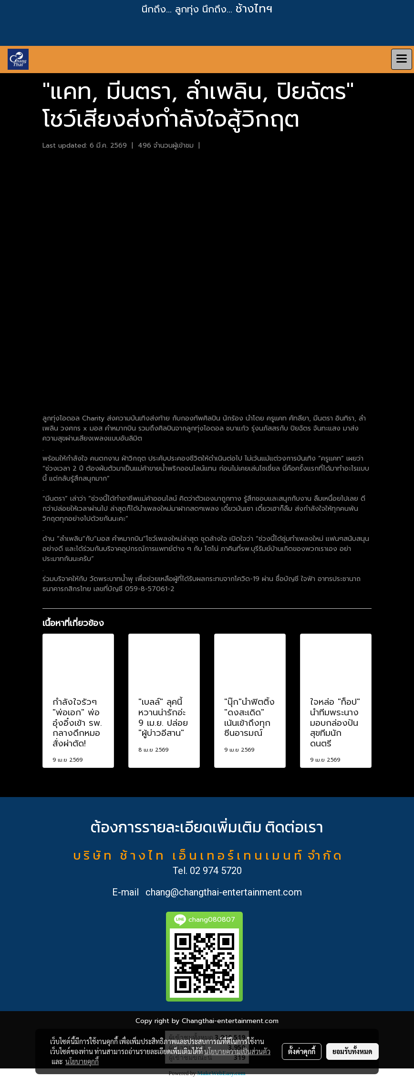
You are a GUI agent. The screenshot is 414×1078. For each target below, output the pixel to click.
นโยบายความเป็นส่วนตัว (237, 1051)
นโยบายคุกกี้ (82, 1061)
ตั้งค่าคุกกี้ (301, 1051)
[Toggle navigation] (401, 59)
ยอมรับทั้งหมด (352, 1051)
